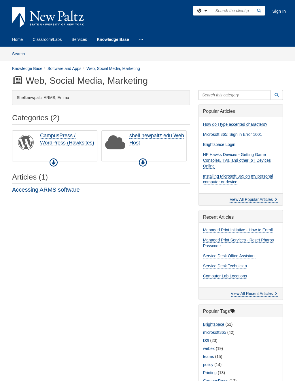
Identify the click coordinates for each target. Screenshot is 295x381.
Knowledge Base (113, 39)
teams (208, 356)
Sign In (279, 11)
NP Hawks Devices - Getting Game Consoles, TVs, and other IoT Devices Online (237, 160)
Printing (210, 372)
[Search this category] (234, 95)
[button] (53, 162)
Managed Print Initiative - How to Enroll (238, 230)
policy (208, 364)
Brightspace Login (219, 144)
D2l (206, 340)
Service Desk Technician (225, 266)
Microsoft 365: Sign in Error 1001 (232, 134)
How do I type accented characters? (235, 124)
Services (79, 39)
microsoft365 (214, 332)
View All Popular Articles (253, 199)
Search (20, 53)
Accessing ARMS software (46, 189)
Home (17, 39)
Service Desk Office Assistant (229, 256)
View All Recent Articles (254, 293)
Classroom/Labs (47, 39)
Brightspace (213, 324)
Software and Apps (65, 68)
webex (209, 348)
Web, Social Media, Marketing (113, 68)
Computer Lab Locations (225, 276)
